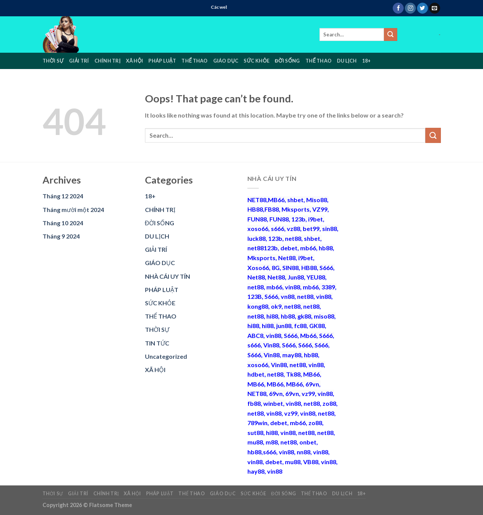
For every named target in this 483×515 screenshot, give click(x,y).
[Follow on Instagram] (410, 8)
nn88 (303, 451)
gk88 (304, 316)
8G (276, 267)
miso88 (324, 316)
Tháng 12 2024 (62, 195)
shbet (295, 199)
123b (298, 219)
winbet (273, 403)
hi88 (272, 316)
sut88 (255, 432)
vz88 (293, 228)
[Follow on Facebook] (398, 8)
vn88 (287, 296)
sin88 (329, 228)
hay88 (255, 471)
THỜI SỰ (53, 61)
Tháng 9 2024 (61, 236)
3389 (328, 286)
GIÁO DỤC (225, 61)
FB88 (271, 209)
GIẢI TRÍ (79, 61)
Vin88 (271, 345)
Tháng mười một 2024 (73, 209)
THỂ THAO (194, 61)
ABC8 (255, 335)
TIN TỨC (157, 343)
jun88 (283, 325)
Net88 (287, 257)
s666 (277, 228)
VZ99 (319, 209)
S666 (326, 267)
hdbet (255, 374)
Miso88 (316, 199)
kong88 (257, 306)
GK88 (317, 325)
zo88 (329, 403)
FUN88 (257, 219)
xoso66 (257, 228)
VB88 (310, 461)
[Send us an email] (434, 8)
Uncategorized (166, 356)
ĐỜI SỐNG (287, 61)
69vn (312, 384)
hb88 (326, 247)
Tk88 (293, 374)
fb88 (254, 403)
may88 (291, 354)
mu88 (255, 442)
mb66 (308, 247)
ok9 (276, 306)
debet (288, 247)
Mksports (296, 209)
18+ (366, 61)
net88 (293, 238)
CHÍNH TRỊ (107, 61)
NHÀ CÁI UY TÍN (167, 276)
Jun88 (296, 277)
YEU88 (316, 277)
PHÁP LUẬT (162, 61)
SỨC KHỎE (256, 61)
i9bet (315, 219)
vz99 (308, 393)
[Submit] (390, 34)
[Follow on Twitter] (422, 8)
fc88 (300, 325)
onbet (307, 442)
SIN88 (290, 267)
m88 (272, 442)
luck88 (256, 238)
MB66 (276, 199)
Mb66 (308, 335)
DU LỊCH (347, 61)
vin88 (292, 286)
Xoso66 (258, 267)
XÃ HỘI (134, 61)
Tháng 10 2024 (62, 222)
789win (257, 422)
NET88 (256, 199)
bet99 (311, 228)
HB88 (255, 209)
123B (254, 296)
